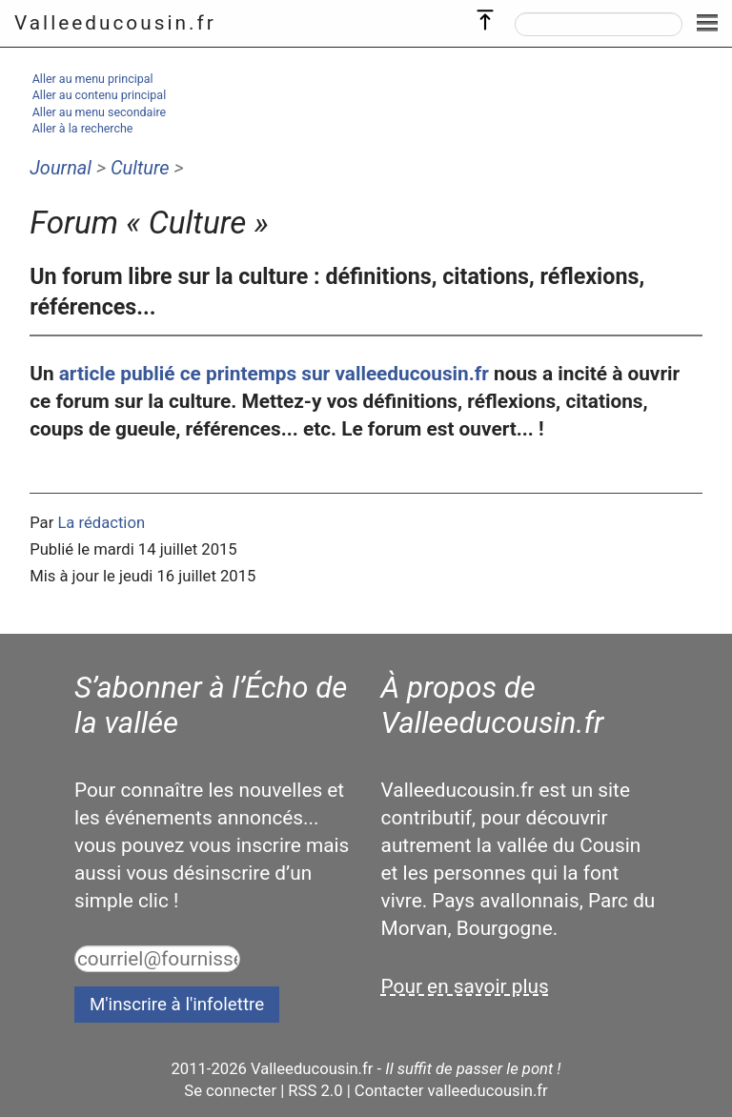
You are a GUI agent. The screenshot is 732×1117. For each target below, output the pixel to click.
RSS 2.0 (315, 1091)
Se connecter (230, 1091)
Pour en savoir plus (465, 986)
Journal (61, 167)
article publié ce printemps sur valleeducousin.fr (274, 373)
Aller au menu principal (92, 78)
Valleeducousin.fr (115, 22)
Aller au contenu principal (99, 95)
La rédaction (101, 523)
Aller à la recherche (82, 128)
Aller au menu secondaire (99, 112)
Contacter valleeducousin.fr (451, 1091)
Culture (140, 167)
